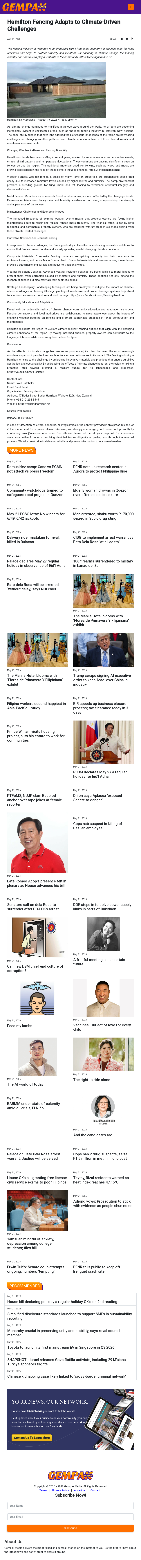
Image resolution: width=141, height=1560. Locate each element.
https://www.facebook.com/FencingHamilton (97, 295)
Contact (95, 1490)
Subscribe (70, 1528)
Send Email (21, 387)
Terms (43, 1490)
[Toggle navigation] (131, 7)
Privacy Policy (60, 1490)
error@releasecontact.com (38, 433)
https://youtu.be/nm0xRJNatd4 (25, 372)
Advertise (79, 1490)
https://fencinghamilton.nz (104, 169)
